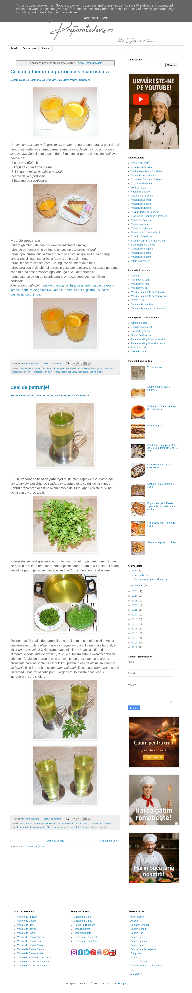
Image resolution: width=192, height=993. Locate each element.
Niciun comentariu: (53, 363)
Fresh (93, 368)
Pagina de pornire (54, 840)
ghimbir (100, 368)
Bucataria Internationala (143, 175)
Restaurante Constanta (86, 941)
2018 (135, 624)
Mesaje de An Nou (27, 916)
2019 (135, 619)
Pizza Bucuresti (82, 929)
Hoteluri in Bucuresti (84, 925)
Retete (63, 372)
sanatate (72, 372)
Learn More (91, 17)
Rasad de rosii (138, 347)
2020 (135, 614)
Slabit (100, 372)
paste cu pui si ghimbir (80, 290)
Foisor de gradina (140, 331)
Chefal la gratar (155, 425)
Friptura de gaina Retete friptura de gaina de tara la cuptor (161, 506)
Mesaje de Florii (25, 925)
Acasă (14, 48)
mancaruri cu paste (141, 253)
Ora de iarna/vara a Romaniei (146, 965)
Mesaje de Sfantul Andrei (30, 937)
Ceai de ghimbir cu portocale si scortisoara (59, 71)
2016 (135, 633)
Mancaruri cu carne (141, 203)
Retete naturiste (90, 827)
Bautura (23, 368)
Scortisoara (82, 372)
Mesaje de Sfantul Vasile (30, 953)
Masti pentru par (139, 288)
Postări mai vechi (109, 840)
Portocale (27, 372)
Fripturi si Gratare (140, 191)
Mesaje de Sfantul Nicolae (31, 945)
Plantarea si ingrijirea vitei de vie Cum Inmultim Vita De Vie (162, 448)
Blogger (122, 983)
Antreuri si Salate (140, 163)
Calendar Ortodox (139, 925)
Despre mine (29, 48)
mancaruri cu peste (141, 257)
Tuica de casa (138, 351)
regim (71, 827)
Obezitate (16, 372)
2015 (135, 638)
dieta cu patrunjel (37, 827)
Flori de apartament (141, 327)
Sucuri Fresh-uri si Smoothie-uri (148, 240)
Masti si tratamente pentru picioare (149, 296)
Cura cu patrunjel (91, 823)
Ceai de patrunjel (29, 387)
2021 (135, 609)
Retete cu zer (138, 300)
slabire (93, 372)
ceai (38, 368)
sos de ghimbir (52, 285)
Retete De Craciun (141, 220)
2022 (135, 605)
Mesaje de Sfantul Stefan (30, 949)
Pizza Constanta (82, 933)
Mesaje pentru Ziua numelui (32, 965)
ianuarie (139, 585)
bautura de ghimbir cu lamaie (42, 290)
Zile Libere (136, 973)
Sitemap (45, 48)
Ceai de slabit (48, 823)
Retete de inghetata (141, 228)
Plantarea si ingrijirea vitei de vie (148, 343)
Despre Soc (136, 933)
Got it (106, 17)
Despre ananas (138, 941)
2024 (135, 595)
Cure (80, 368)
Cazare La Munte (83, 920)
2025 (135, 591)
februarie (140, 575)
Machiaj (135, 275)
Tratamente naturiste (142, 304)
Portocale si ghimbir (42, 372)
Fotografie (135, 953)
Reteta (56, 372)
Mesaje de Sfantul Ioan (29, 941)
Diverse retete (138, 187)
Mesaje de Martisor (27, 929)
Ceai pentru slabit (65, 823)
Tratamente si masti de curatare (148, 308)
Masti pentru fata (140, 284)
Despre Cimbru (138, 929)
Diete (86, 368)
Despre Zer (136, 937)
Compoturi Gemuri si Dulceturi (147, 179)
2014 (135, 642)
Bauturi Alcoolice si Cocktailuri (147, 171)
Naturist (109, 368)
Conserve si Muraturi (142, 183)
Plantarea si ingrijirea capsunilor (148, 339)
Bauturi (31, 368)
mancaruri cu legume (142, 248)
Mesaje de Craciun (27, 920)
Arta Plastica (137, 916)
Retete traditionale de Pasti (145, 232)
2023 (135, 600)
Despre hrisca (137, 945)
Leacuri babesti (60, 827)
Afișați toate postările (90, 62)
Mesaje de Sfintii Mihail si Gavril (34, 957)
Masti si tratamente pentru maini (148, 292)
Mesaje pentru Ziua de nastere (33, 961)
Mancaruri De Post (141, 199)
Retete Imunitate (140, 224)
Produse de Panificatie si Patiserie (149, 216)
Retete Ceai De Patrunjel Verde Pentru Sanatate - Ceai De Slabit (50, 395)
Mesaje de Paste (26, 933)
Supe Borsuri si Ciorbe (143, 244)
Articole (134, 920)
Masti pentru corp (140, 279)
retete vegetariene (140, 261)
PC (132, 969)
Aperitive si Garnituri (142, 167)
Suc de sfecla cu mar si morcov (150, 579)
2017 (135, 628)
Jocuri (133, 957)
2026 (135, 571)
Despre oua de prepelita (143, 949)
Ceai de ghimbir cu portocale (55, 368)
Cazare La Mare (82, 916)
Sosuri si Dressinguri (142, 236)
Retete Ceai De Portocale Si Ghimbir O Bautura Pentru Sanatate (50, 79)
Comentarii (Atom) (35, 846)
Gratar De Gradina (141, 335)
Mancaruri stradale (141, 207)
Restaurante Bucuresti (86, 937)
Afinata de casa (139, 323)
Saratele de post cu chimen (161, 542)
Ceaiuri (73, 368)
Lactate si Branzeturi (142, 195)
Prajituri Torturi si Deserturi (145, 212)
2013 (135, 647)
